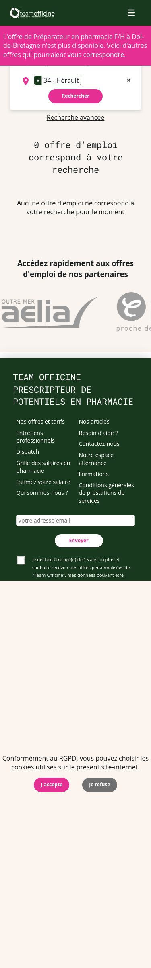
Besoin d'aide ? (98, 433)
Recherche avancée (76, 117)
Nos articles (94, 421)
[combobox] (75, 81)
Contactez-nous (99, 443)
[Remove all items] (128, 79)
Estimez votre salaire (43, 482)
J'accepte (51, 784)
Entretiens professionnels (35, 437)
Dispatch (27, 451)
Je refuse (99, 784)
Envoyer (78, 540)
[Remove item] (38, 80)
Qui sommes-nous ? (42, 492)
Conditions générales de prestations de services (106, 493)
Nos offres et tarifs (40, 421)
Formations (94, 474)
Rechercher (75, 95)
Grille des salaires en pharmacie (43, 467)
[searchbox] (85, 81)
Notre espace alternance (96, 459)
